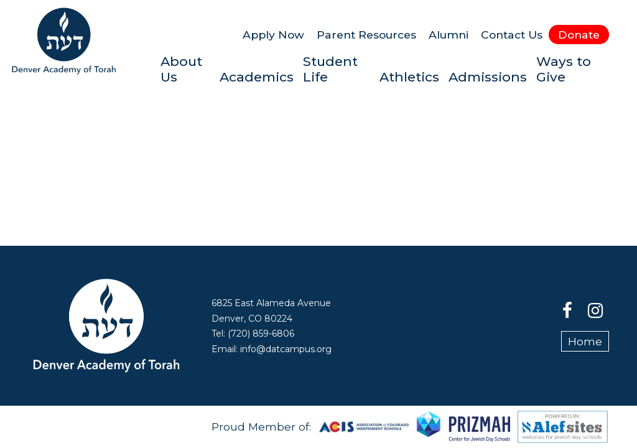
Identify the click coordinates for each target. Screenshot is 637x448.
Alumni (448, 34)
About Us (181, 69)
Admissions (488, 77)
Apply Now (273, 34)
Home (585, 341)
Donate (579, 34)
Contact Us (511, 34)
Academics (257, 77)
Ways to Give (563, 69)
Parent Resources (366, 34)
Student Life (330, 69)
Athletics (409, 77)
